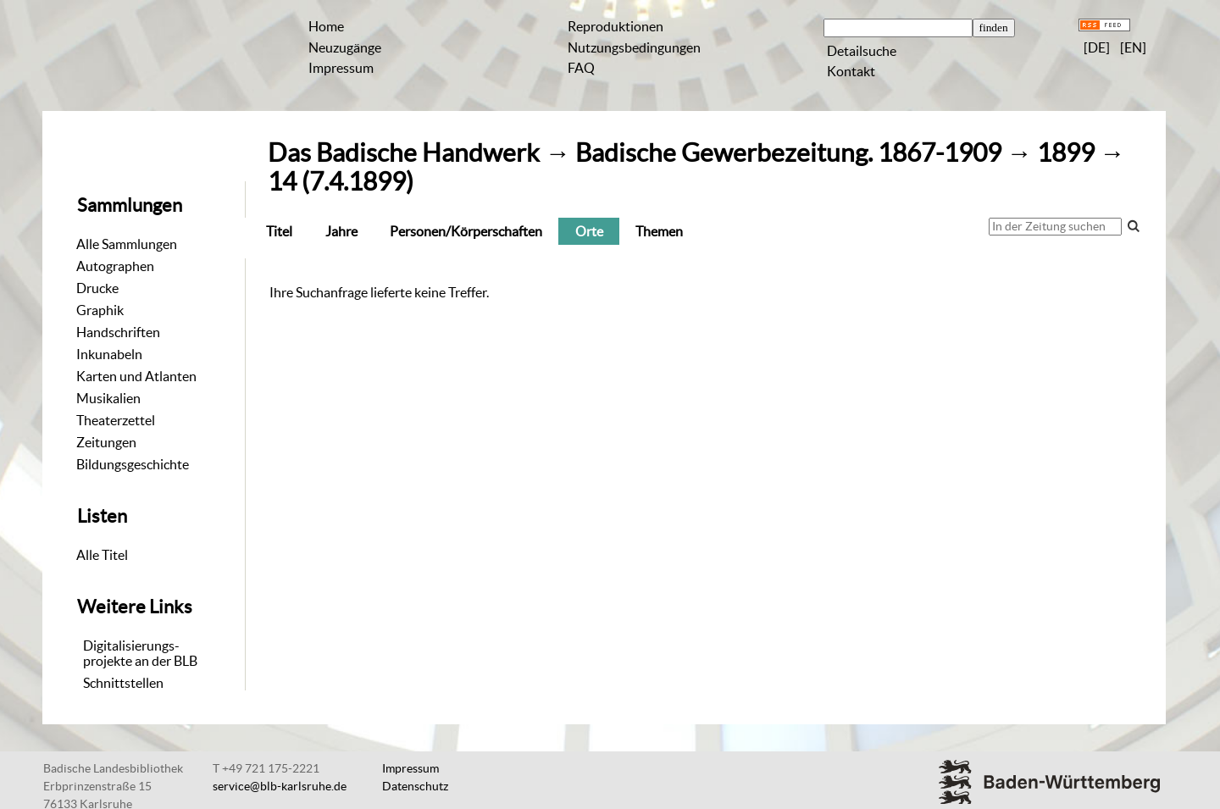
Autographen (115, 266)
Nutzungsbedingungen (634, 47)
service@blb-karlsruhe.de (280, 786)
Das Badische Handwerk (404, 153)
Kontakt (851, 71)
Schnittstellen (123, 682)
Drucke (97, 288)
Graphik (100, 310)
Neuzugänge (344, 47)
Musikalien (108, 398)
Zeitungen (106, 442)
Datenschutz (415, 786)
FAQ (581, 67)
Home (326, 26)
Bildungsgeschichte (132, 464)
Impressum (341, 67)
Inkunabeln (109, 354)
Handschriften (118, 332)
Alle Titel (102, 554)
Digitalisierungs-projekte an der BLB (140, 653)
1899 (1066, 153)
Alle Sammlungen (126, 244)
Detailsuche (861, 50)
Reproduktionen (615, 26)
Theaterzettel (115, 420)
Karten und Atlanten (136, 376)
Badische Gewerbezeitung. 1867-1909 (788, 153)
